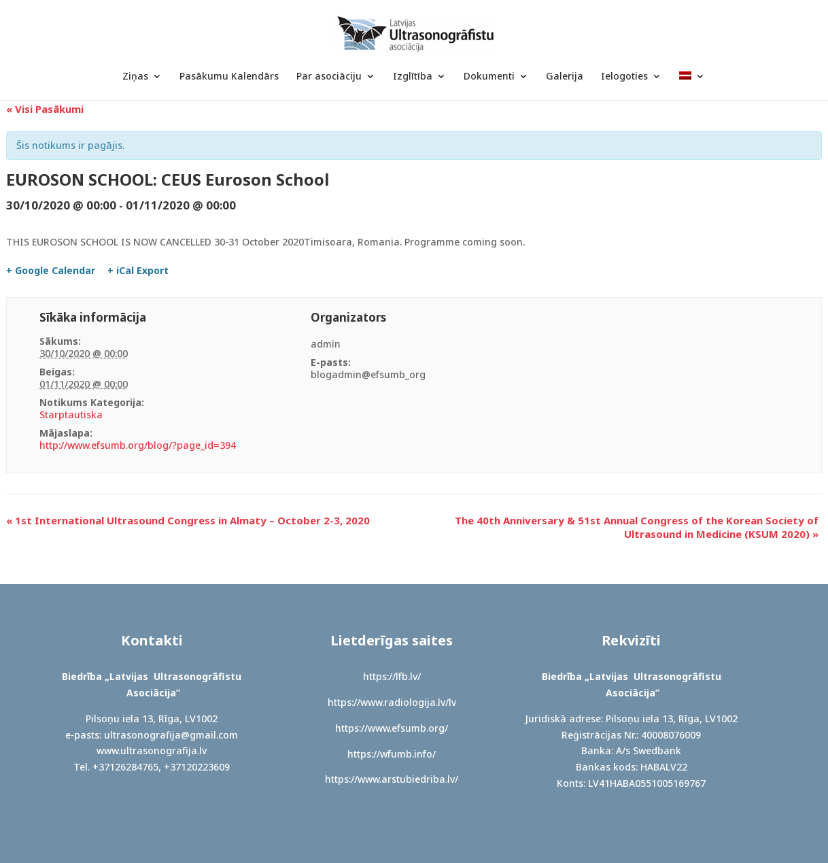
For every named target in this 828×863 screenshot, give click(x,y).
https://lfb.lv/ (392, 676)
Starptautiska (71, 414)
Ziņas (135, 76)
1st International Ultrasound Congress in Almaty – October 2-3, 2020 (188, 520)
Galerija (564, 76)
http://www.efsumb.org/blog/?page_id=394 (137, 445)
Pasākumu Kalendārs (229, 76)
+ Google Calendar (50, 271)
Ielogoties (624, 76)
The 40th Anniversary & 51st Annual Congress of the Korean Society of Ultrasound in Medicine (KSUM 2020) (636, 527)
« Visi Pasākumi (45, 109)
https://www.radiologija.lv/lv (392, 702)
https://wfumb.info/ (391, 753)
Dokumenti (489, 76)
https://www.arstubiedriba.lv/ (391, 779)
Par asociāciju (329, 76)
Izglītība (412, 76)
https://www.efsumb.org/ (391, 728)
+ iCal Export (138, 271)
